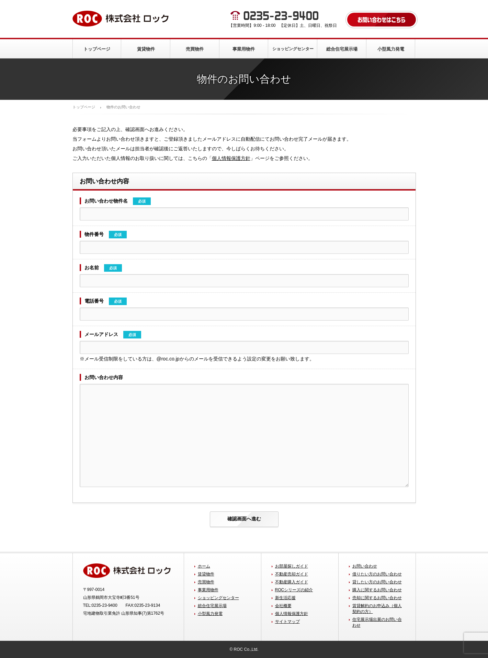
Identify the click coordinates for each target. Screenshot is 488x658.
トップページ (96, 49)
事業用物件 (243, 49)
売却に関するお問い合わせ (377, 597)
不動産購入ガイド (291, 582)
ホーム (204, 566)
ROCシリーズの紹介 (294, 589)
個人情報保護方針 (231, 158)
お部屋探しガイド (291, 566)
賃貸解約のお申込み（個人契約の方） (377, 608)
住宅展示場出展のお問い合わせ (377, 622)
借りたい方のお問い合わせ (377, 574)
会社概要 (283, 605)
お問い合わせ (364, 566)
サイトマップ (287, 621)
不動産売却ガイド (291, 574)
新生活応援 (285, 597)
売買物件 (195, 49)
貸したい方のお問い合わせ (377, 582)
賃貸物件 (146, 49)
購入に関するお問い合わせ (377, 589)
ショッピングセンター (293, 48)
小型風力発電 (390, 49)
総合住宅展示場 (342, 49)
